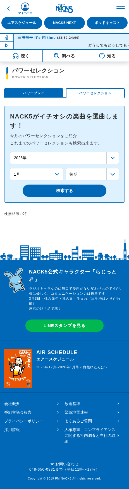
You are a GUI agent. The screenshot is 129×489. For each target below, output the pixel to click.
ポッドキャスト (107, 23)
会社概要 (12, 403)
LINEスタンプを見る (64, 325)
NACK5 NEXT (64, 23)
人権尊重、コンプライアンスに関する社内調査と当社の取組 (89, 435)
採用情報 (12, 429)
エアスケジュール (21, 23)
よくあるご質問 (78, 421)
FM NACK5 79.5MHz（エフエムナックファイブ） (64, 8)
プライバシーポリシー (23, 421)
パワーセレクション (95, 93)
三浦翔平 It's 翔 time (37, 37)
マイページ (25, 12)
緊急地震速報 (76, 412)
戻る (8, 8)
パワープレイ (34, 93)
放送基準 (72, 403)
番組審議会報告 (18, 412)
